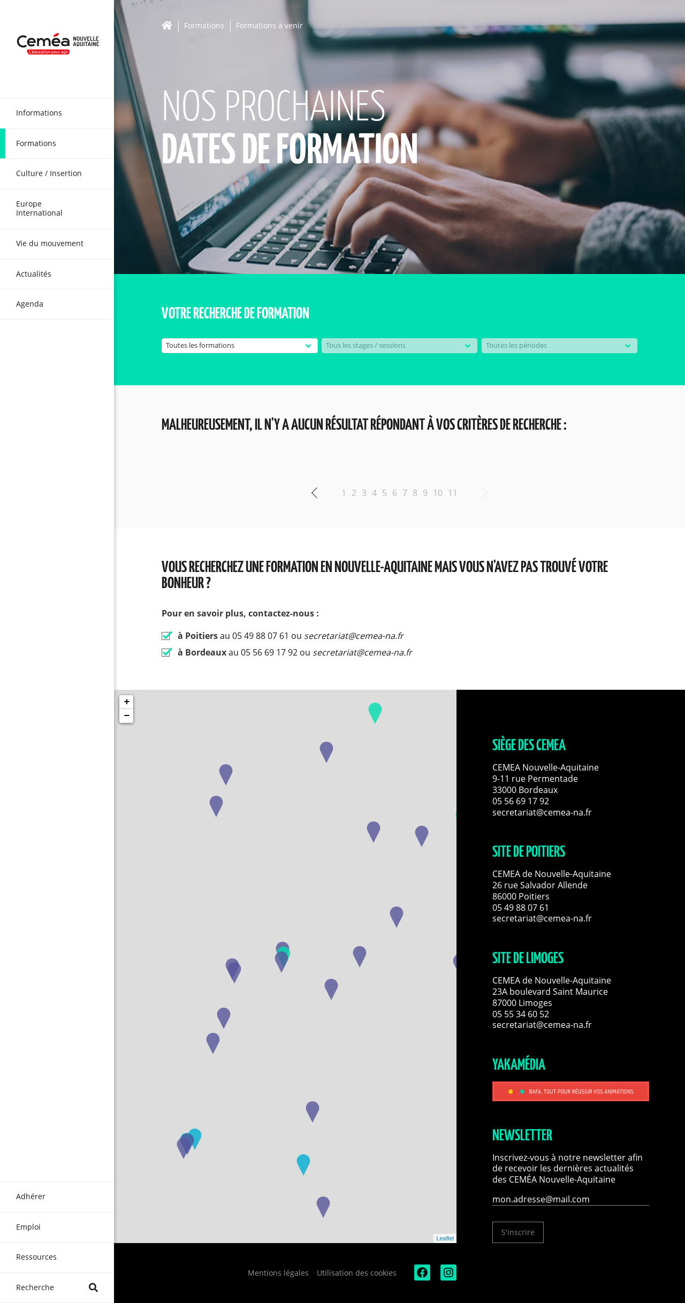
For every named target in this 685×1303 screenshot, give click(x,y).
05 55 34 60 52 (520, 1014)
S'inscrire (518, 1232)
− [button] (127, 716)
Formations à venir (269, 26)
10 (438, 493)
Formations (204, 26)
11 (453, 493)
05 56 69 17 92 (520, 801)
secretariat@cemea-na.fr (542, 812)
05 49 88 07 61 (520, 907)
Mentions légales (278, 1273)
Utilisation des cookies (357, 1273)
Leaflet (445, 1238)
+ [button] (127, 702)
